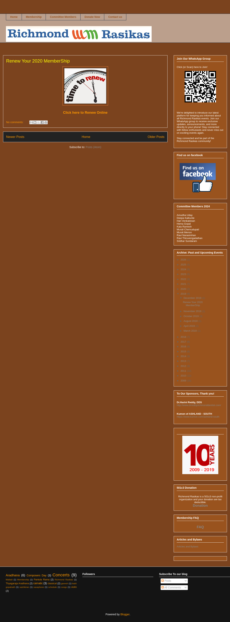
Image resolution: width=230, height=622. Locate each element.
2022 (184, 279)
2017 (184, 341)
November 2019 (193, 311)
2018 (184, 336)
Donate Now (92, 16)
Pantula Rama (41, 579)
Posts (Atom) (93, 147)
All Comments (171, 587)
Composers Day (37, 575)
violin (74, 587)
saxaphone (39, 587)
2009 (184, 380)
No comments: (15, 122)
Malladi (9, 579)
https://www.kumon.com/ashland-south (198, 416)
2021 (184, 284)
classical (52, 583)
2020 (184, 289)
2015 (184, 351)
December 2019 (193, 298)
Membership (34, 16)
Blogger (124, 614)
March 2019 (190, 330)
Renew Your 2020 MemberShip (38, 60)
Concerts (61, 575)
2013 (184, 361)
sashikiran (24, 587)
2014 (184, 356)
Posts (166, 580)
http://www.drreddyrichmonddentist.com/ (199, 405)
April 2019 (190, 326)
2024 (184, 269)
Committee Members (63, 16)
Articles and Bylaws (187, 546)
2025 (184, 264)
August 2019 (191, 321)
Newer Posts (15, 137)
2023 (184, 274)
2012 (184, 366)
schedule (52, 587)
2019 (184, 293)
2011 (184, 370)
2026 (184, 259)
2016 (184, 346)
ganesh (64, 583)
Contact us (115, 16)
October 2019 (191, 316)
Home (14, 16)
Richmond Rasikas (10, 11)
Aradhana (13, 575)
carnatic (38, 583)
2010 (184, 375)
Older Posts (156, 137)
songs (64, 587)
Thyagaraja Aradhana (17, 583)
